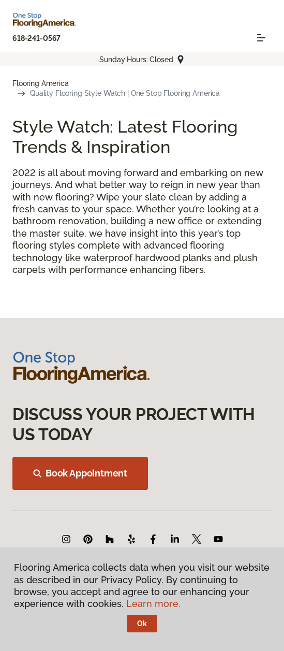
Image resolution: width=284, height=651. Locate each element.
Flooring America (40, 83)
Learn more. (153, 603)
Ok (142, 623)
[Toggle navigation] (261, 37)
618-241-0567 (36, 38)
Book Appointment (80, 473)
